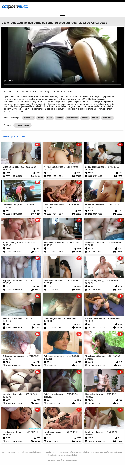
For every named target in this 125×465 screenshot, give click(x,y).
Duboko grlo (29, 118)
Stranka (95, 118)
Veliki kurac (107, 118)
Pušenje (85, 118)
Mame (49, 118)
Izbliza (40, 118)
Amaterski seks (54, 460)
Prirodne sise (72, 118)
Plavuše (59, 118)
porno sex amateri (22, 125)
